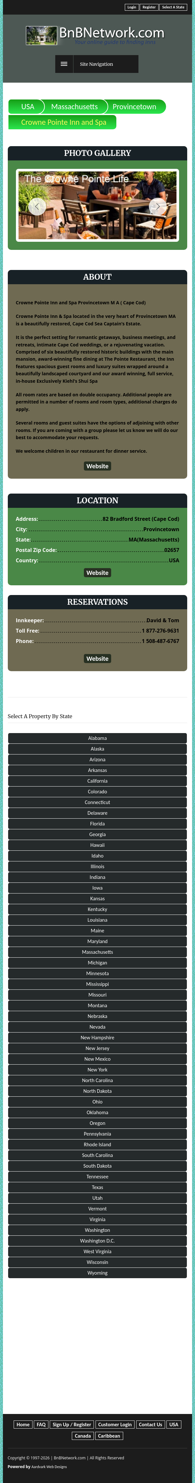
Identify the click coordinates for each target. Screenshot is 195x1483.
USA (27, 106)
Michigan (97, 963)
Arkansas (97, 770)
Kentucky (97, 909)
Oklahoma (98, 1112)
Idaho (98, 856)
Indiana (97, 877)
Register (149, 7)
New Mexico (97, 1059)
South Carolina (97, 1155)
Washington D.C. (97, 1241)
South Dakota (97, 1166)
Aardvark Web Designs (49, 1467)
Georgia (97, 834)
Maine (97, 931)
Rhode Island (97, 1144)
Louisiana (98, 920)
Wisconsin (97, 1262)
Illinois (97, 866)
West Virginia (97, 1251)
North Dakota (97, 1091)
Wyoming (97, 1273)
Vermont (97, 1209)
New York (97, 1070)
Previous (37, 207)
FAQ (41, 1424)
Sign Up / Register (72, 1424)
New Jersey (97, 1048)
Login (132, 7)
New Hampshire (97, 1037)
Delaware (97, 813)
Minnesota (97, 973)
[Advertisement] (98, 1339)
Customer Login (115, 1424)
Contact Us (150, 1424)
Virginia (97, 1219)
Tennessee (97, 1177)
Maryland (97, 941)
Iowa (97, 888)
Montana (97, 1005)
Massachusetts (74, 106)
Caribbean (109, 1436)
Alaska (97, 749)
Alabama (97, 738)
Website (97, 466)
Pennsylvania (97, 1134)
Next (158, 207)
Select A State (173, 7)
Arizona (98, 759)
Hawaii (97, 845)
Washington (97, 1230)
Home (23, 1424)
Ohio (97, 1102)
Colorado (97, 791)
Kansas (97, 898)
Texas (97, 1187)
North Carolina (97, 1080)
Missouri (97, 995)
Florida (97, 824)
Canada (83, 1436)
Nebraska (98, 1016)
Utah (97, 1198)
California (97, 781)
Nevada (98, 1027)
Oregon (97, 1123)
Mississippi (97, 984)
